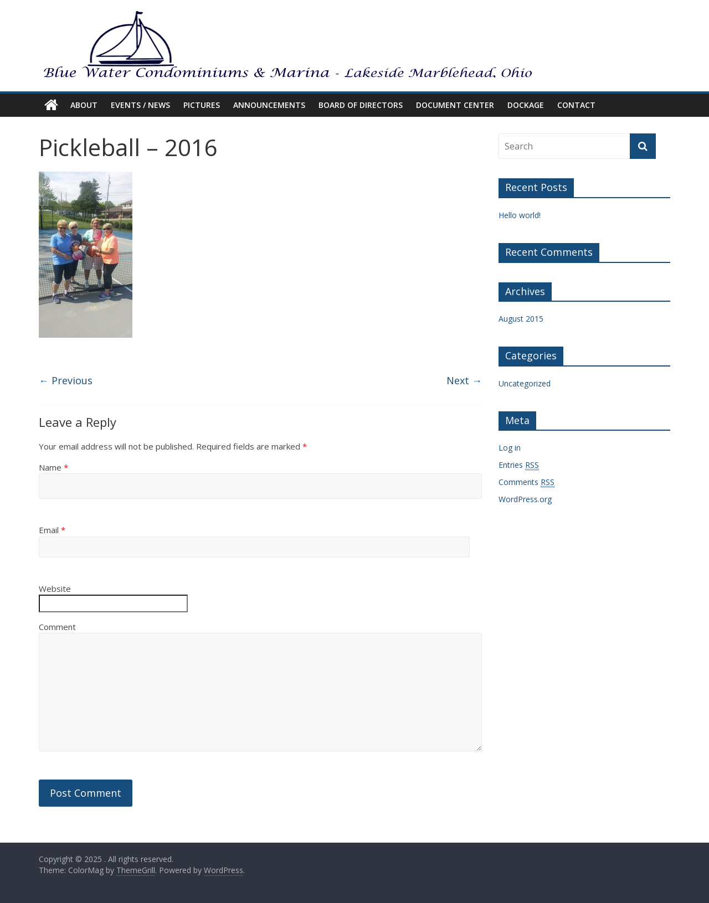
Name (53, 467)
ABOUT (83, 105)
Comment (57, 626)
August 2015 (521, 318)
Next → (464, 380)
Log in (510, 447)
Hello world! (520, 215)
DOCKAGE (525, 105)
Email (52, 529)
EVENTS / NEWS (140, 105)
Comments (526, 482)
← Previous (66, 380)
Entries (519, 465)
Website (55, 588)
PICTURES (201, 105)
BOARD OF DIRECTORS (360, 105)
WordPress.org (525, 499)
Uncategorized (525, 383)
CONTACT (576, 105)
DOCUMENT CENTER (455, 105)
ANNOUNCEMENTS (269, 105)
